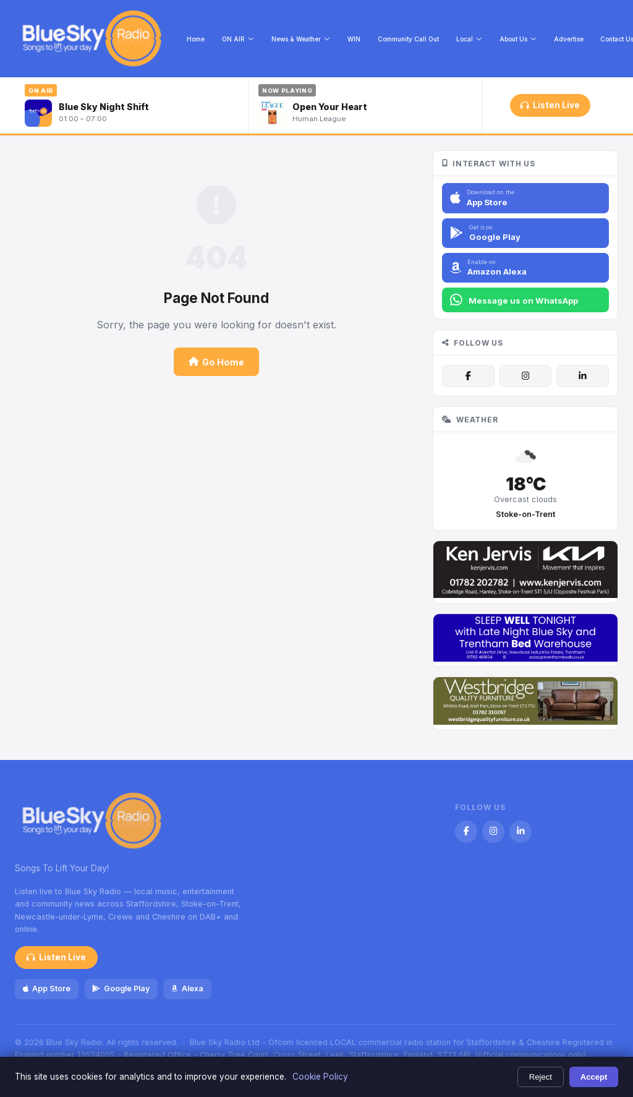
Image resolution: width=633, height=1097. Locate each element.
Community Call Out (408, 39)
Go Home (216, 362)
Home (196, 39)
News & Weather (300, 39)
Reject (540, 1077)
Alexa (187, 988)
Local (469, 39)
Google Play (120, 988)
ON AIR (238, 39)
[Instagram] (525, 376)
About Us (518, 39)
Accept (594, 1077)
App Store (46, 988)
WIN (353, 39)
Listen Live (549, 105)
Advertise (569, 39)
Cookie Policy (320, 1077)
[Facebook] (468, 376)
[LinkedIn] (582, 376)
